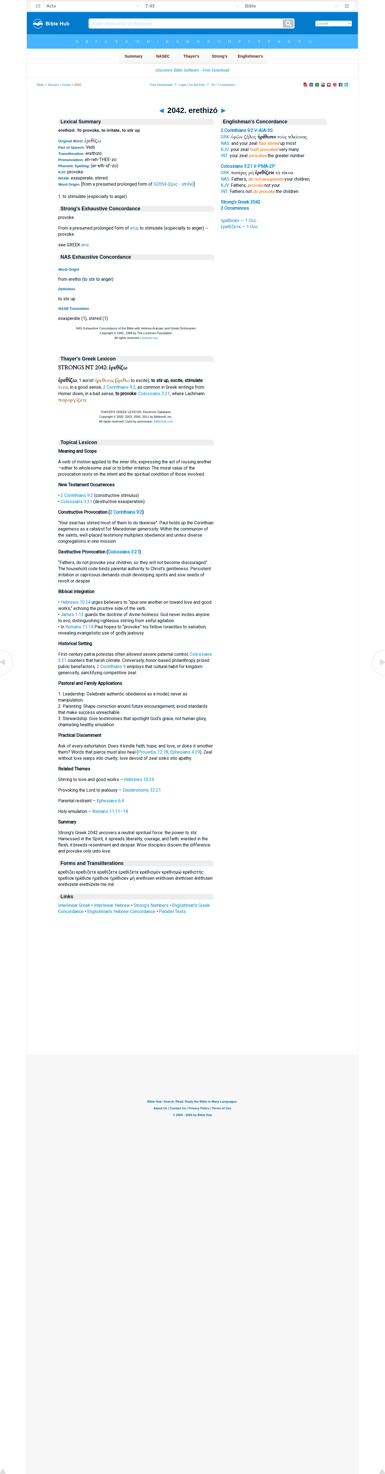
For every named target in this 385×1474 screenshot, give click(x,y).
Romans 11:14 (79, 626)
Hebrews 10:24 (76, 602)
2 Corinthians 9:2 (119, 387)
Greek (66, 84)
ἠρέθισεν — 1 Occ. (239, 220)
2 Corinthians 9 (111, 666)
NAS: (225, 143)
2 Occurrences (235, 208)
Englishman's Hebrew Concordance (121, 911)
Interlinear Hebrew (112, 905)
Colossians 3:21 (154, 393)
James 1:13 (72, 614)
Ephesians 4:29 (185, 752)
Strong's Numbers (151, 905)
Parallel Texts (172, 911)
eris (134, 228)
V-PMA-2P (264, 166)
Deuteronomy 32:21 (142, 790)
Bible (40, 84)
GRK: (225, 137)
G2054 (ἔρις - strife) (174, 184)
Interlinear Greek (74, 905)
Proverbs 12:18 (153, 752)
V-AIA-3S (263, 130)
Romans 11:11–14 (110, 811)
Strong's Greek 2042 (240, 202)
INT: (225, 155)
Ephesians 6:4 (110, 800)
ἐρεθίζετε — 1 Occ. (239, 226)
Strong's (53, 84)
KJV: (225, 149)
